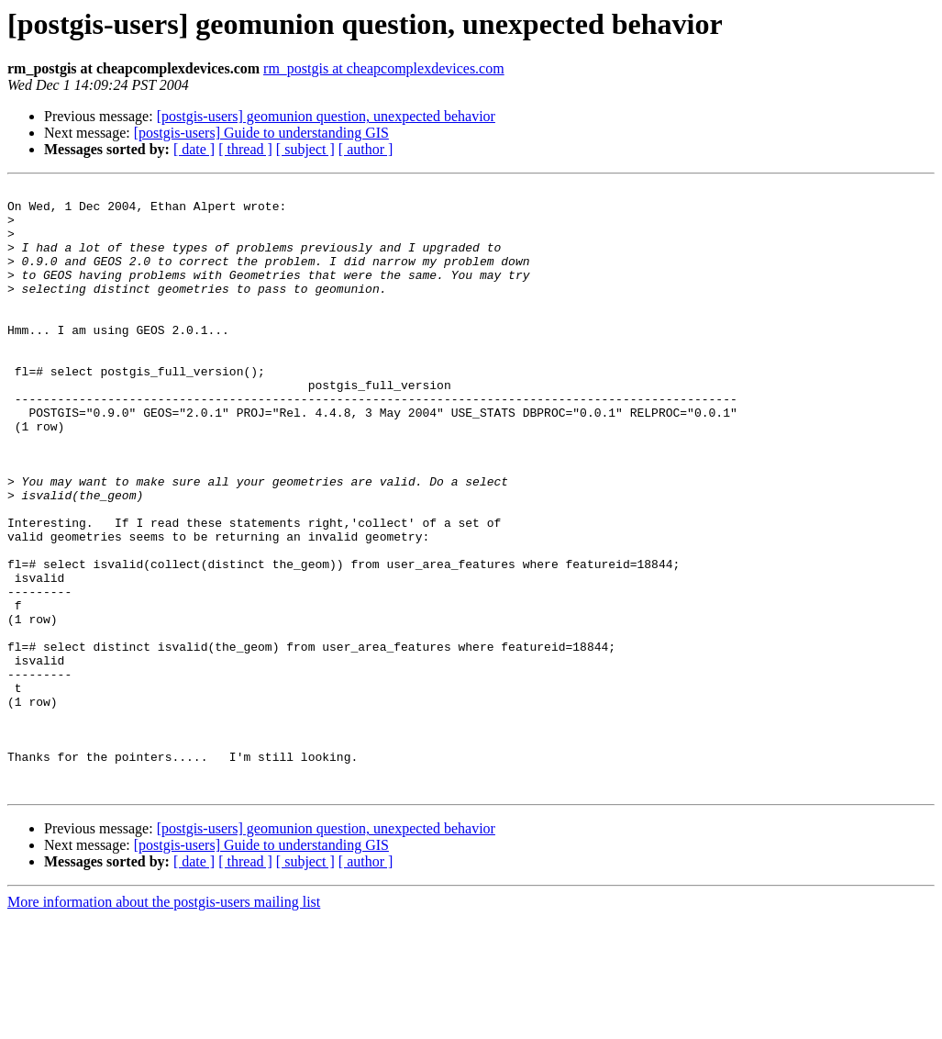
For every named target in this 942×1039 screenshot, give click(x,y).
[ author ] (365, 149)
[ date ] (194, 149)
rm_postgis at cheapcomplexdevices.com (383, 68)
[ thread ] (245, 149)
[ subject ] (305, 149)
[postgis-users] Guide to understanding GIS (261, 132)
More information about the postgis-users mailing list (163, 1023)
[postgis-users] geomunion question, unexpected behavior (326, 116)
